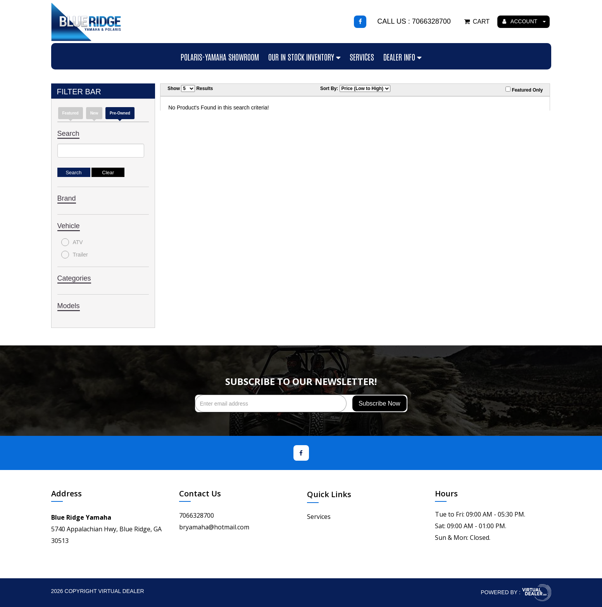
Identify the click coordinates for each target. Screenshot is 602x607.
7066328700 (196, 515)
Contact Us (200, 493)
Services (362, 57)
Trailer (74, 254)
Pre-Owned (120, 113)
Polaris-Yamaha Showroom (220, 57)
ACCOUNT (524, 21)
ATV (72, 242)
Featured (70, 113)
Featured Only (524, 90)
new (94, 113)
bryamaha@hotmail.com (214, 527)
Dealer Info (402, 57)
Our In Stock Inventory (304, 57)
